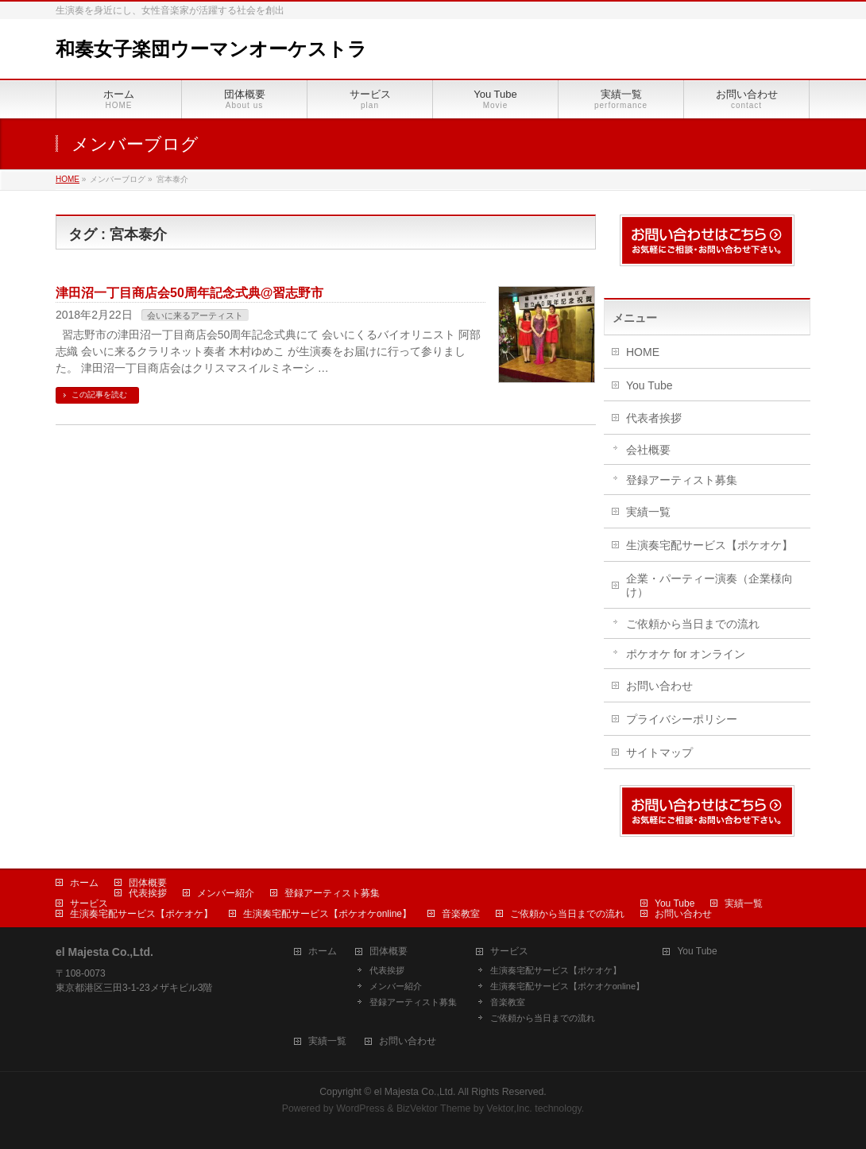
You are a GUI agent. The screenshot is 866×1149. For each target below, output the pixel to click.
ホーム (84, 882)
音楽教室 (461, 913)
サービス (89, 903)
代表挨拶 (148, 893)
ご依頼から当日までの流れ (693, 623)
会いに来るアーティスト (195, 315)
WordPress (360, 1108)
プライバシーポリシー (681, 719)
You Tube (649, 385)
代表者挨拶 (654, 418)
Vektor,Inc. (509, 1108)
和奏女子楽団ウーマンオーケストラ (211, 49)
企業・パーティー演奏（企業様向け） (709, 585)
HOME (642, 352)
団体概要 (148, 882)
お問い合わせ (659, 685)
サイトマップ (659, 752)
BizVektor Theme (433, 1108)
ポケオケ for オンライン (685, 654)
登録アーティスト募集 (681, 480)
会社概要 (648, 449)
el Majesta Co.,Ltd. (415, 1091)
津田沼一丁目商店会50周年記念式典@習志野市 (189, 293)
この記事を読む (99, 394)
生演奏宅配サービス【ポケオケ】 (709, 545)
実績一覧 (648, 511)
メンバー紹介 (225, 893)
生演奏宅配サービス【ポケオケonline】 (327, 913)
